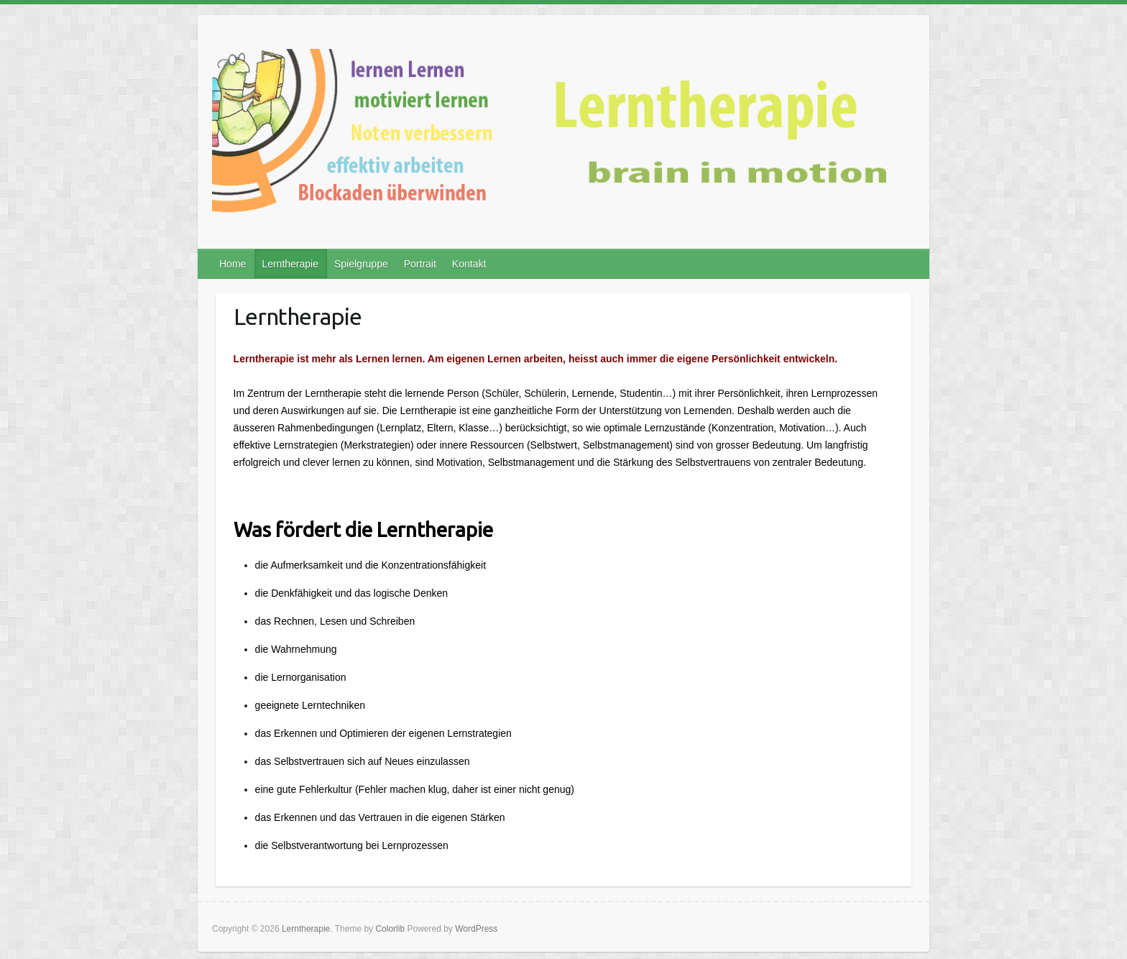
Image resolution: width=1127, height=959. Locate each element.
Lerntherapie (290, 264)
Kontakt (469, 264)
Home (232, 264)
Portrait (420, 264)
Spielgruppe (361, 264)
